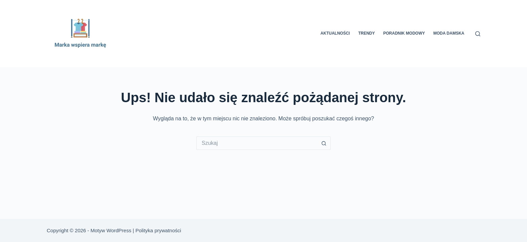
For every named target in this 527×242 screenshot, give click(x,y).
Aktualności (335, 33)
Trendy (366, 33)
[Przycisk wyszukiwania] (324, 143)
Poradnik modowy (404, 33)
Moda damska (448, 33)
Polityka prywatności (158, 230)
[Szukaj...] (256, 143)
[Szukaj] (477, 33)
